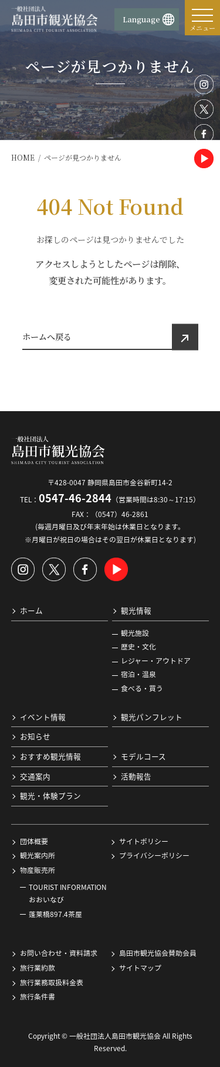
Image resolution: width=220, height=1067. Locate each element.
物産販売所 (37, 870)
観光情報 (136, 610)
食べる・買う (142, 688)
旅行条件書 (37, 996)
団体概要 (34, 840)
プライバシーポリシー (154, 855)
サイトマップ (140, 967)
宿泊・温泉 (138, 674)
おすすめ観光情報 (50, 756)
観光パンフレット (151, 716)
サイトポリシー (143, 840)
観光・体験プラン (50, 795)
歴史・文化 (138, 646)
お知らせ (35, 736)
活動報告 (136, 775)
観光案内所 (37, 855)
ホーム (31, 610)
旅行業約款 (37, 967)
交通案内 (35, 775)
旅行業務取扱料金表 (51, 981)
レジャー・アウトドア (156, 660)
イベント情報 (43, 716)
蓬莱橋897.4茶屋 (55, 913)
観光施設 (135, 632)
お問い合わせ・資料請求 (58, 953)
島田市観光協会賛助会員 (158, 953)
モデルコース (143, 756)
